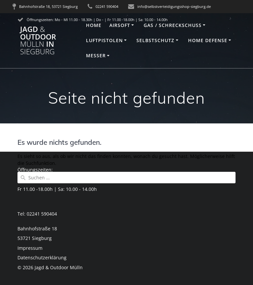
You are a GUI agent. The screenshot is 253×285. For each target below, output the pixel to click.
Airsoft (119, 25)
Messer (96, 55)
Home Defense (207, 40)
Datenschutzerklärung (42, 257)
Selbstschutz (155, 40)
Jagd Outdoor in (38, 40)
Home (93, 25)
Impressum (29, 248)
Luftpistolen (104, 40)
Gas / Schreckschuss (173, 25)
